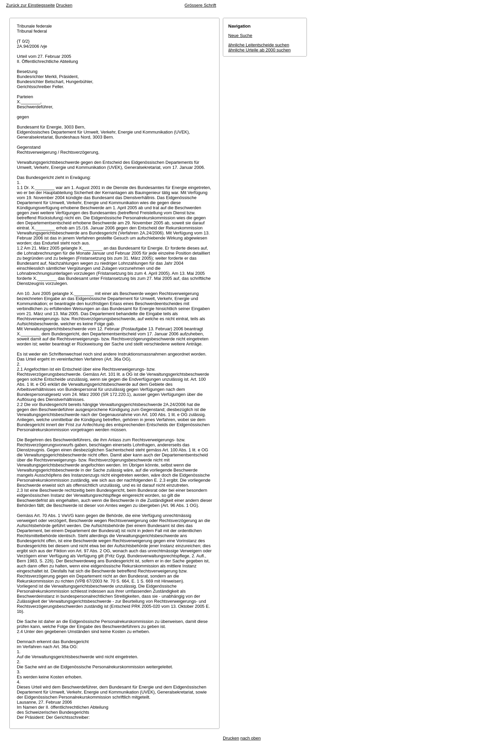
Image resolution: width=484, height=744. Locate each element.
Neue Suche (240, 35)
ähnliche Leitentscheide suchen (258, 44)
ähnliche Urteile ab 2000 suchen (259, 49)
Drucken (64, 5)
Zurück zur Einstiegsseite (30, 5)
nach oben (250, 738)
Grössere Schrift (200, 5)
